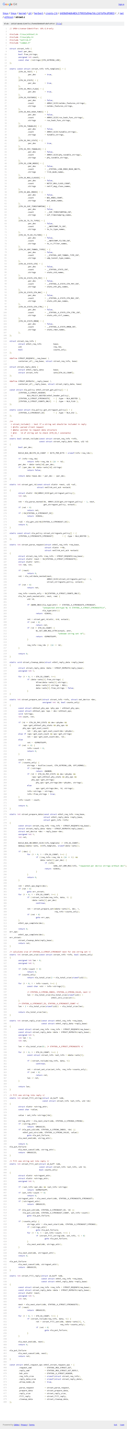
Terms (32, 1424)
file (59, 24)
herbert (38, 13)
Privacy (24, 1424)
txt (115, 1424)
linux (5, 13)
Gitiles (16, 1424)
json (122, 1424)
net (122, 13)
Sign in (121, 4)
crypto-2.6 (51, 13)
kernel (22, 13)
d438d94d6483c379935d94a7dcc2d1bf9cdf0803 (87, 13)
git (30, 13)
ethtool (8, 17)
